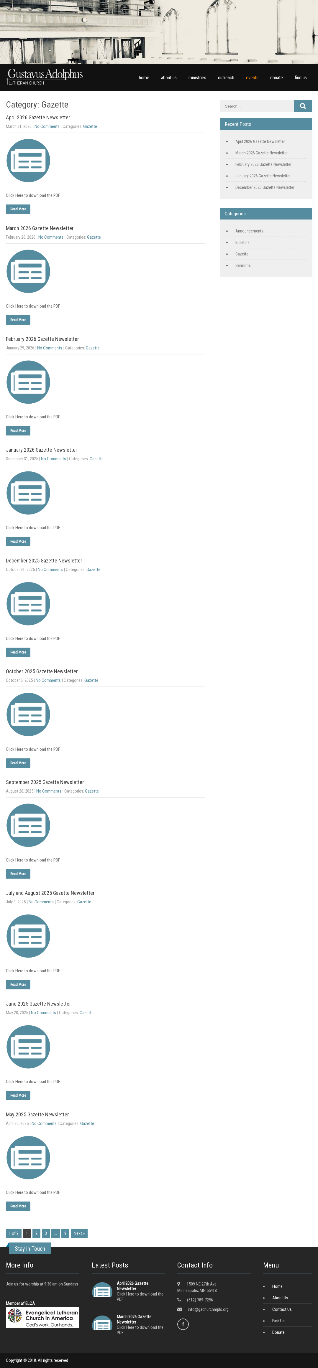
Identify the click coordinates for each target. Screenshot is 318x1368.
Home (277, 1286)
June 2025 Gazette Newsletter (38, 1004)
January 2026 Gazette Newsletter (41, 450)
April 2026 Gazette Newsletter (38, 117)
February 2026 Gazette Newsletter (42, 339)
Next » (79, 1233)
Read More (18, 209)
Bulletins (242, 242)
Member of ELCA (20, 1303)
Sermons (243, 265)
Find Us (278, 1321)
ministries (197, 77)
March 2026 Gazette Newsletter (40, 228)
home (144, 77)
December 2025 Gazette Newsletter (44, 560)
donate (276, 77)
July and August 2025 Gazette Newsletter (50, 893)
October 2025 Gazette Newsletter (42, 671)
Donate (278, 1332)
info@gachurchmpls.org (208, 1309)
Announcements (249, 231)
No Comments (47, 126)
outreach (226, 77)
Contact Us (282, 1309)
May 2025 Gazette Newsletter (37, 1114)
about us (169, 77)
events (252, 77)
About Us (280, 1298)
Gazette (90, 126)
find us (301, 77)
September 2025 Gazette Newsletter (45, 782)
